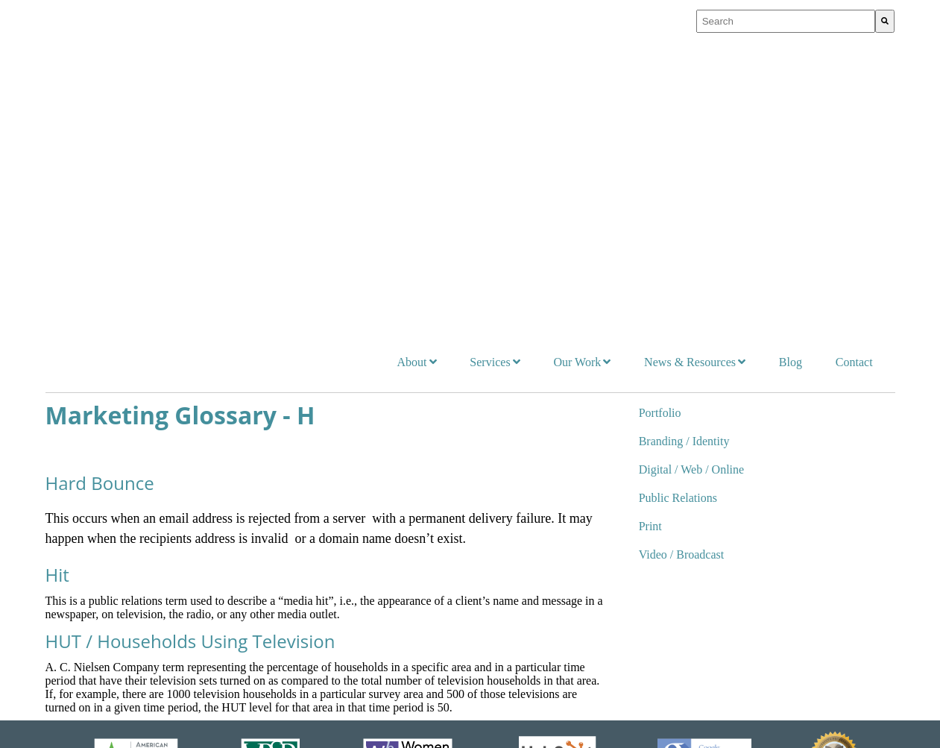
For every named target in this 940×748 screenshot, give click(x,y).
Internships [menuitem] (301, 629)
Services (69, 490)
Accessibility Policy (437, 721)
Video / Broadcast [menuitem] (682, 244)
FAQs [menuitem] (289, 656)
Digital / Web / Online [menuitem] (692, 159)
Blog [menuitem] (790, 51)
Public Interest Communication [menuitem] (127, 602)
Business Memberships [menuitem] (326, 574)
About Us (290, 490)
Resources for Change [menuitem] (614, 567)
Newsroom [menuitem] (590, 518)
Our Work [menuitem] (577, 51)
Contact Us (556, 721)
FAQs (506, 721)
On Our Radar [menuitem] (597, 542)
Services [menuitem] (490, 51)
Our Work (436, 490)
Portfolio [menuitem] (660, 102)
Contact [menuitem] (854, 51)
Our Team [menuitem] (298, 547)
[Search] (885, 21)
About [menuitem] (411, 51)
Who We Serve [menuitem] (309, 520)
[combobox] (786, 21)
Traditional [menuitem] (83, 656)
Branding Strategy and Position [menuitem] (127, 547)
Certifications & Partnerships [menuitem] (333, 602)
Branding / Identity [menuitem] (684, 131)
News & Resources (607, 490)
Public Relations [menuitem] (678, 187)
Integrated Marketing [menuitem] (105, 520)
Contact (792, 490)
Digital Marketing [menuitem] (99, 574)
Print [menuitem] (650, 216)
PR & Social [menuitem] (87, 629)
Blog (709, 490)
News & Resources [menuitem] (690, 51)
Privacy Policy (347, 721)
